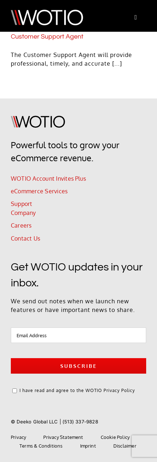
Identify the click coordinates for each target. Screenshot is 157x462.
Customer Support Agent (47, 36)
